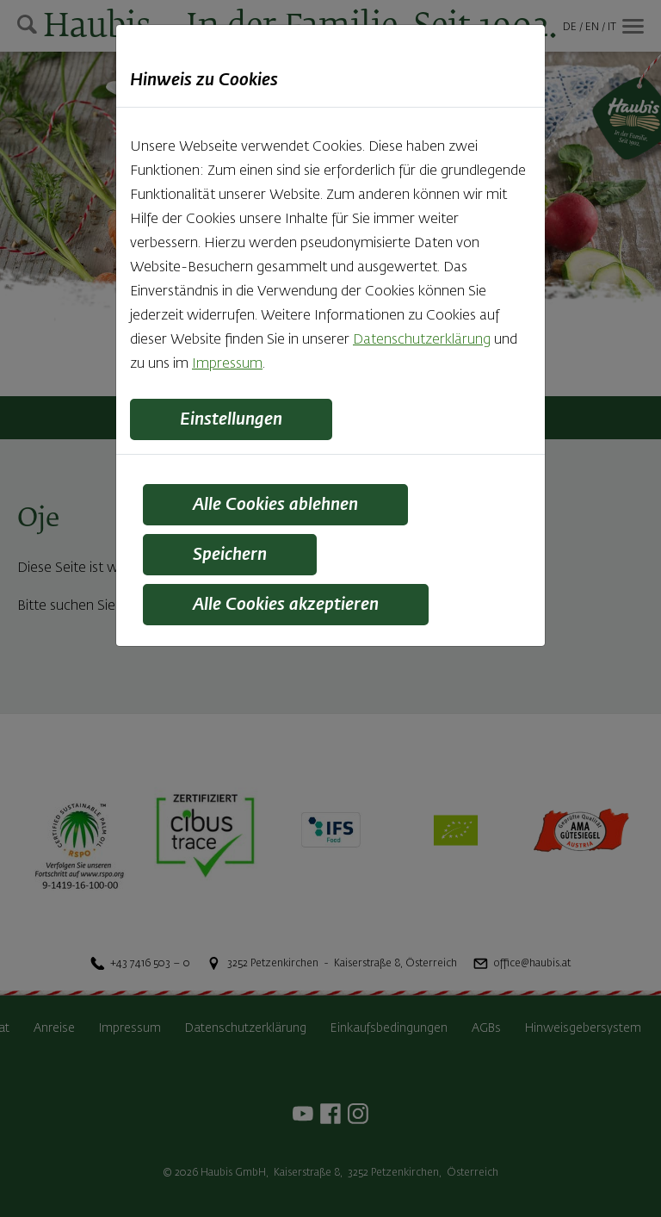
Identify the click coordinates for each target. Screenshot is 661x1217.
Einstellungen (231, 419)
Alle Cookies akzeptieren (286, 604)
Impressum (227, 364)
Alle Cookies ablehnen (275, 504)
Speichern (230, 554)
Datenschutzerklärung (422, 340)
